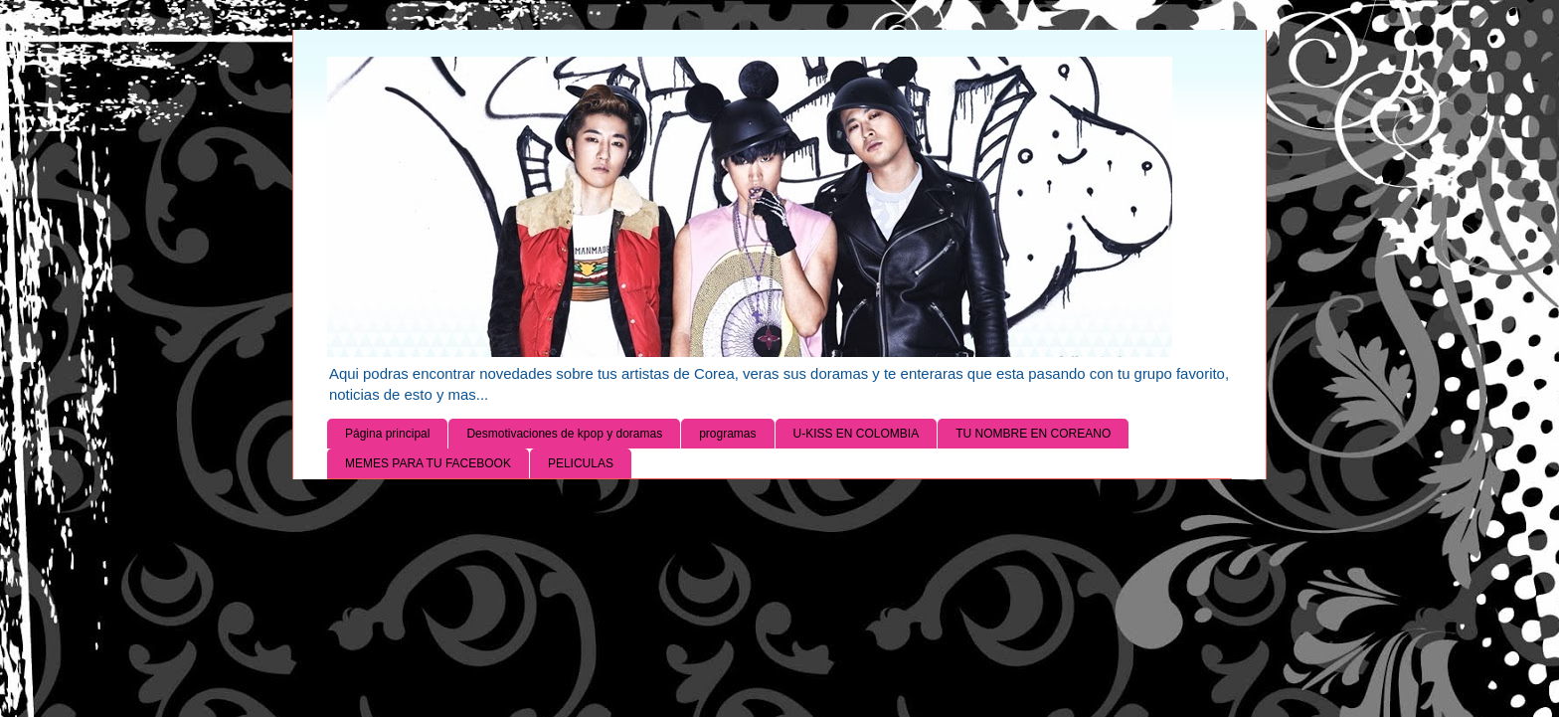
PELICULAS (580, 463)
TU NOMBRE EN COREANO (1033, 434)
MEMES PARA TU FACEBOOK (428, 463)
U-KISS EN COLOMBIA (856, 434)
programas (727, 434)
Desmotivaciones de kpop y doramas (564, 434)
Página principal (387, 434)
